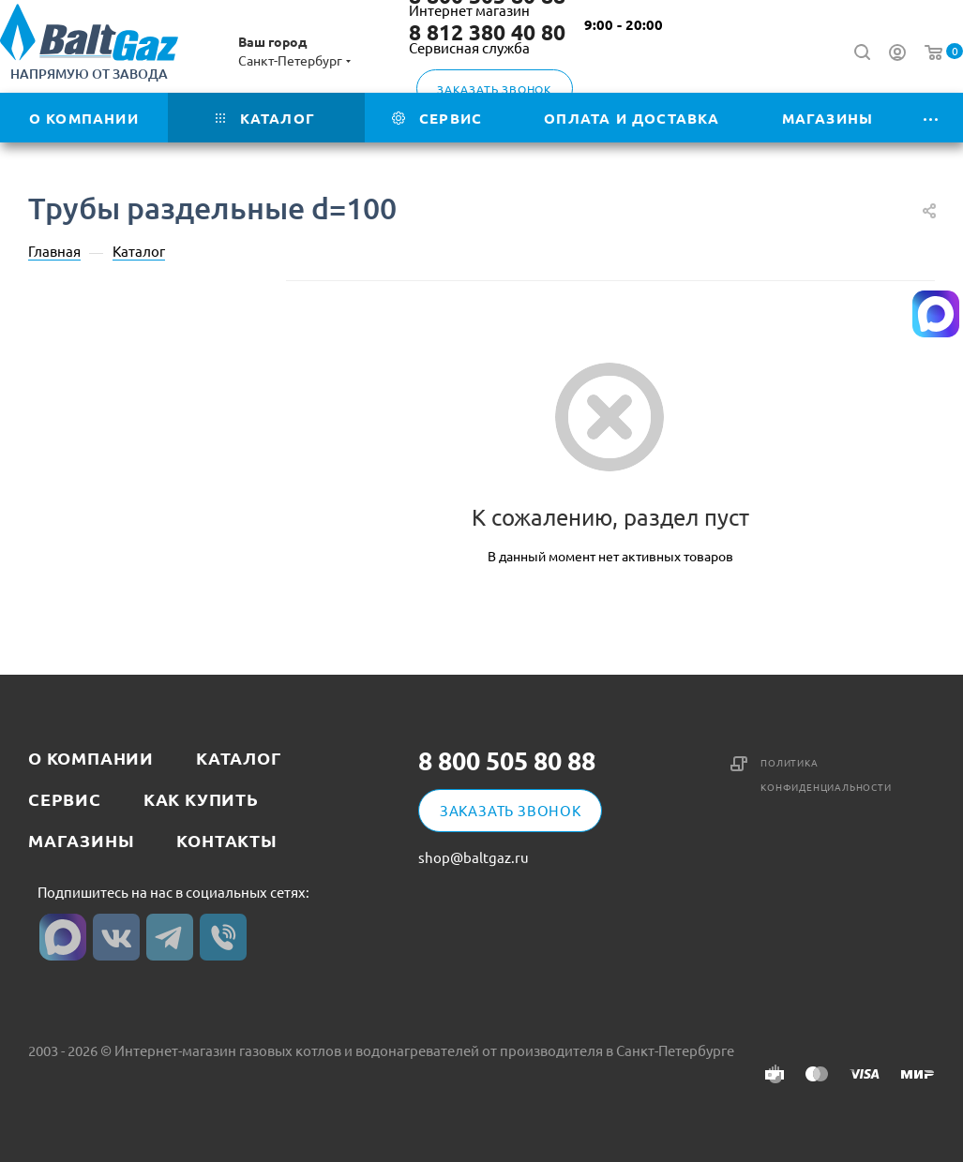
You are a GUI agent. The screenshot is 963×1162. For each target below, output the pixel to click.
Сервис (64, 799)
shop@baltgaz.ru (473, 857)
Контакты (226, 840)
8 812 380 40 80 (487, 32)
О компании (91, 757)
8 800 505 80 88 (506, 760)
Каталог (239, 757)
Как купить (201, 799)
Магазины (81, 840)
